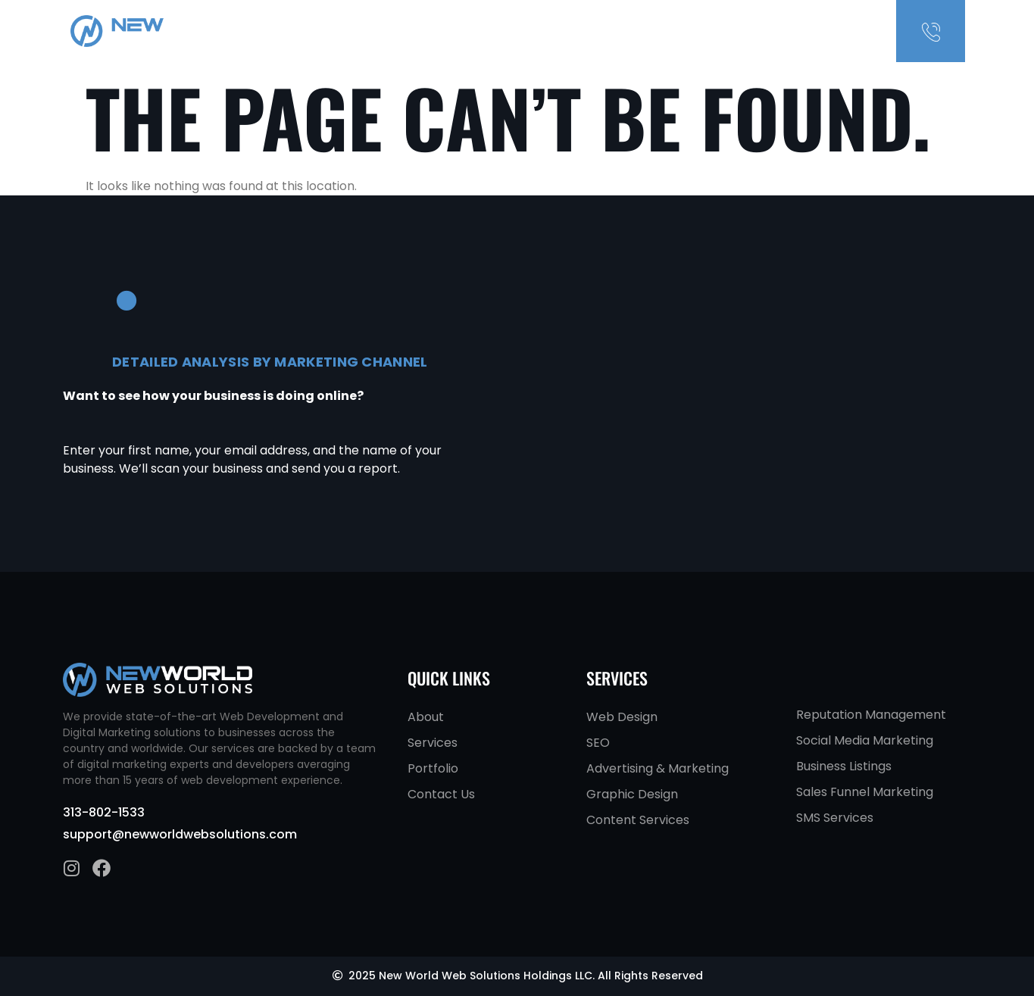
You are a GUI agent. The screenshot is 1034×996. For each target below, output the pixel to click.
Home (647, 31)
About (692, 31)
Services (746, 31)
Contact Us (813, 31)
